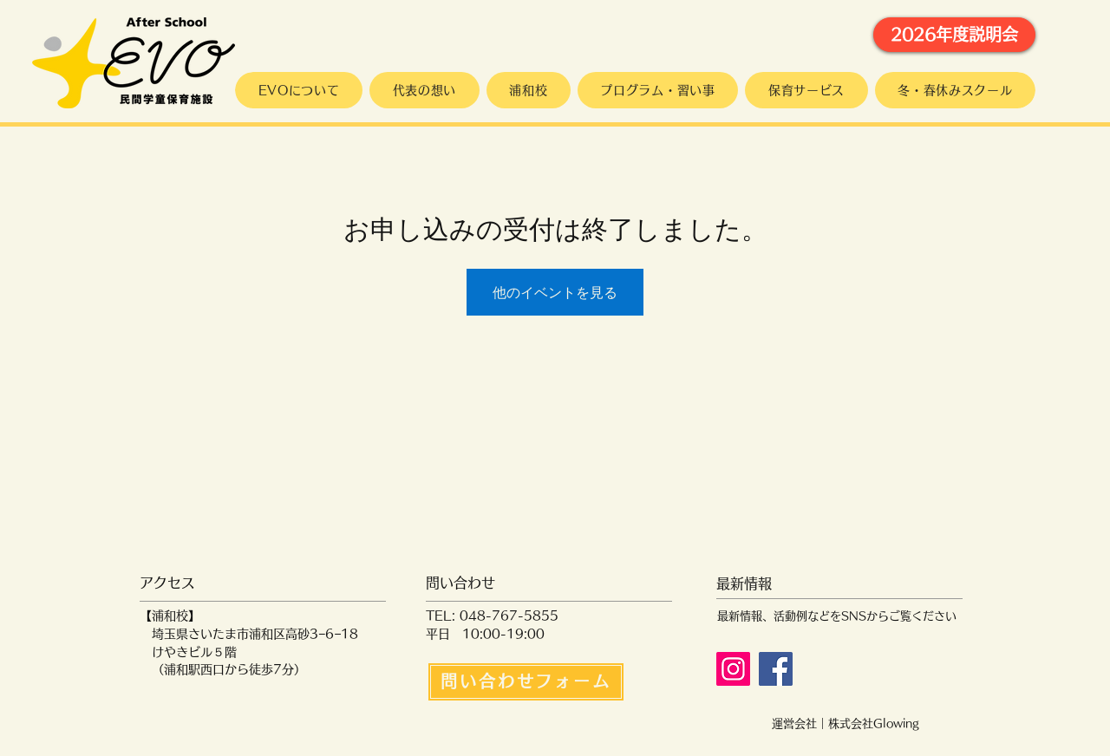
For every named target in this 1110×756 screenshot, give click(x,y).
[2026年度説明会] (954, 34)
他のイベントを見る (555, 292)
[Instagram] (733, 669)
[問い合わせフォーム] (526, 681)
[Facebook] (776, 669)
